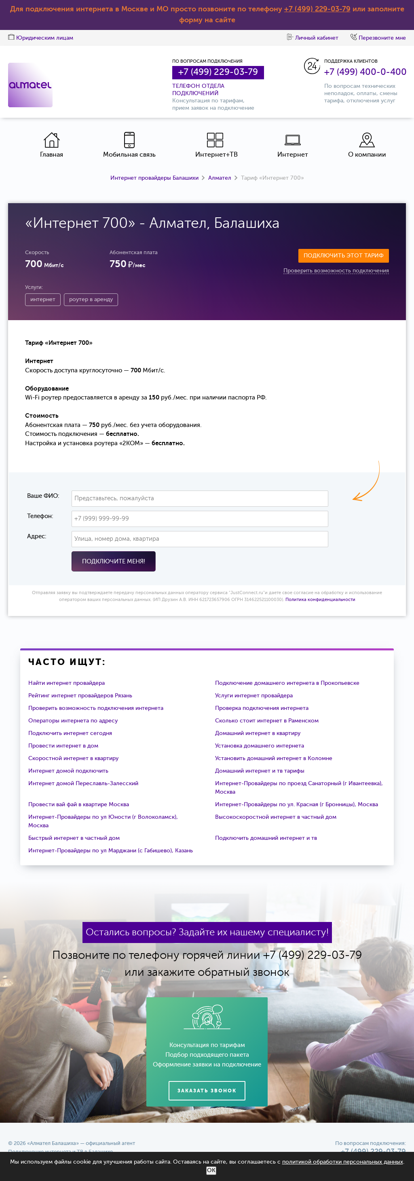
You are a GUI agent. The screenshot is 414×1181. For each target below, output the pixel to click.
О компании (367, 145)
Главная (51, 145)
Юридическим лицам (40, 38)
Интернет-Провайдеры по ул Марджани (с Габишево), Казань (110, 851)
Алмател (219, 178)
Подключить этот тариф (344, 256)
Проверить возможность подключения (336, 271)
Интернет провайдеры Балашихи (154, 178)
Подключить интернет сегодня (70, 733)
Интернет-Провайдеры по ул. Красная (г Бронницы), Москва (296, 804)
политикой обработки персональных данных (342, 1162)
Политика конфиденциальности (320, 600)
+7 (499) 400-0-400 (365, 72)
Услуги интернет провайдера (254, 696)
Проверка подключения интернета (261, 708)
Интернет (292, 145)
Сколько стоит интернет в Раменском (267, 721)
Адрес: (36, 536)
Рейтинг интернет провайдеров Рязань (80, 696)
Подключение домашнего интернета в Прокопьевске (287, 683)
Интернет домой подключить (68, 771)
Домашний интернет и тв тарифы (259, 771)
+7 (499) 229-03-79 (317, 9)
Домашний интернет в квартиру (257, 733)
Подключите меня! (113, 562)
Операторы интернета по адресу (73, 721)
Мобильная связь (129, 145)
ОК (211, 1170)
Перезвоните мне (378, 38)
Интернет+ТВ (216, 145)
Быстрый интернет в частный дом (74, 838)
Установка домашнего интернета (259, 746)
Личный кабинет (312, 38)
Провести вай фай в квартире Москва (78, 804)
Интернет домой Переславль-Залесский (83, 783)
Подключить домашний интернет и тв (266, 838)
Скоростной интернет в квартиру (73, 758)
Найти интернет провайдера (66, 683)
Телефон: (40, 516)
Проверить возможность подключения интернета (95, 708)
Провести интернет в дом (63, 746)
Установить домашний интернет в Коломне (273, 758)
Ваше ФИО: (43, 496)
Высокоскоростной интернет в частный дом (275, 817)
